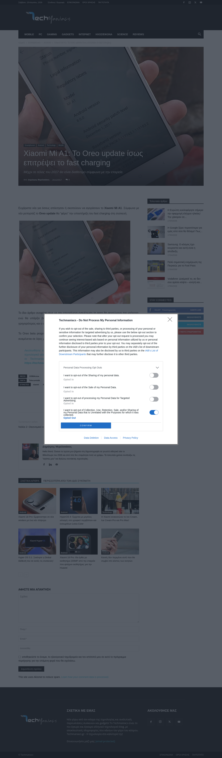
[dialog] (111, 379)
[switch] (154, 375)
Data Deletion (91, 437)
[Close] (171, 320)
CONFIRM (85, 425)
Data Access (111, 437)
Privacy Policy (130, 437)
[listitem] (111, 367)
